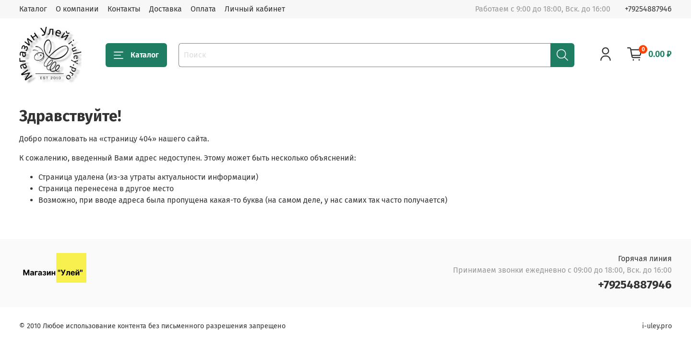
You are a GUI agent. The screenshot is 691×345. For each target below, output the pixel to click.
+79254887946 (648, 8)
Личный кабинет (255, 8)
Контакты (124, 8)
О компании (77, 8)
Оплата (203, 8)
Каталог (33, 8)
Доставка (165, 8)
